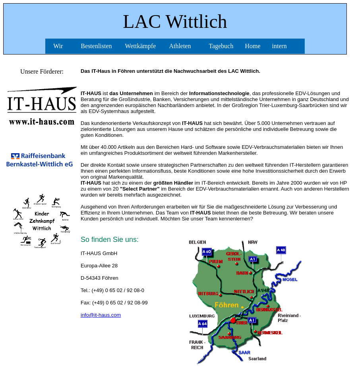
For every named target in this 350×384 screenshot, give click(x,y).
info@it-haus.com (101, 315)
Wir (58, 46)
